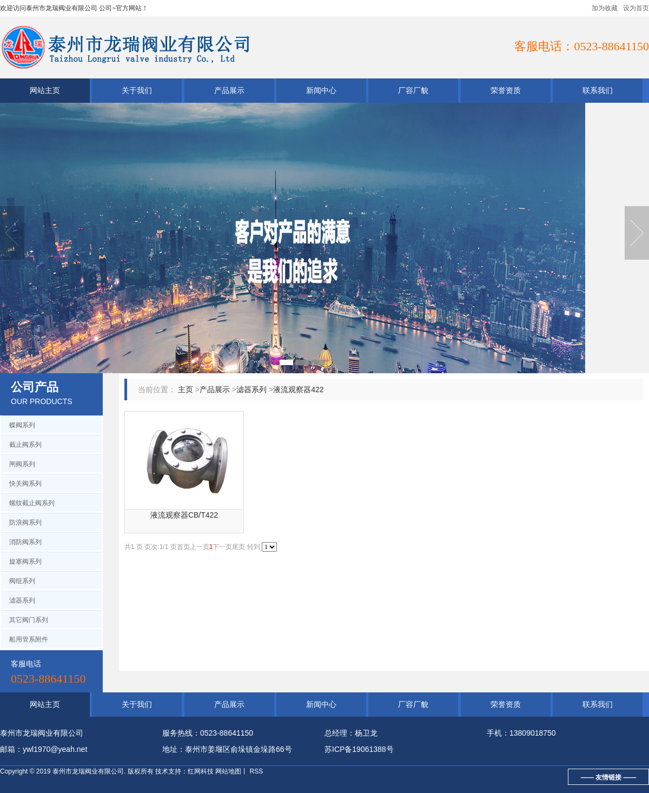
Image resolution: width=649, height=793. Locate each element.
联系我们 (597, 90)
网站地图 (228, 771)
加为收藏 (605, 8)
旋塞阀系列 (25, 561)
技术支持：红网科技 (184, 771)
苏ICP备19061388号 (359, 749)
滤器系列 (22, 600)
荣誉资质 (506, 90)
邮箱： (11, 749)
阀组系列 (22, 581)
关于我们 (137, 90)
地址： (173, 749)
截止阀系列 (25, 444)
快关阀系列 (25, 483)
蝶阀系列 (22, 425)
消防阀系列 (25, 542)
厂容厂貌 (413, 90)
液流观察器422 (298, 389)
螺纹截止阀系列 (32, 503)
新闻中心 (321, 90)
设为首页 (636, 8)
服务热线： (181, 733)
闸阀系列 (22, 464)
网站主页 (45, 90)
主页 (185, 389)
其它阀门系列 (28, 620)
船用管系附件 (28, 639)
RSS (255, 771)
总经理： (340, 733)
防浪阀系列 (25, 522)
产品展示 (229, 90)
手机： (498, 733)
